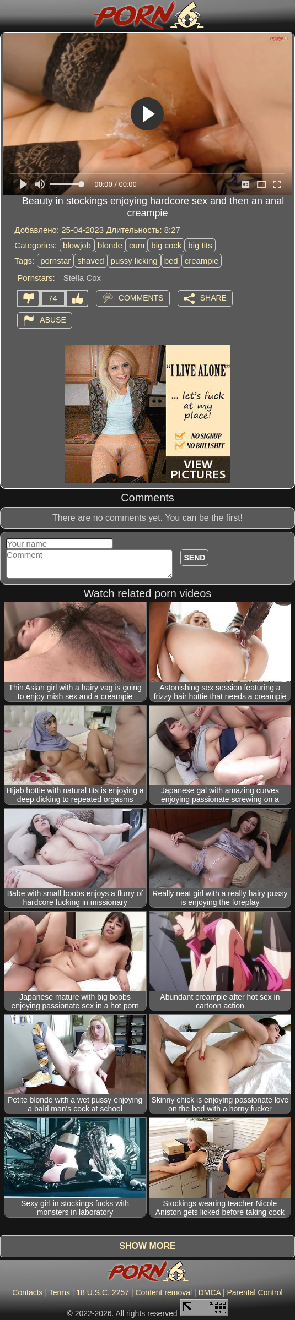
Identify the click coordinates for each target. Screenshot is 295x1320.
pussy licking (134, 260)
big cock (166, 245)
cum (136, 245)
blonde (110, 245)
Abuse (53, 319)
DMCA (210, 1292)
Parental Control (254, 1292)
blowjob (77, 245)
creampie (202, 260)
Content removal (163, 1292)
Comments (141, 297)
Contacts (27, 1292)
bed (171, 260)
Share (213, 297)
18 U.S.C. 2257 (102, 1292)
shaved (90, 260)
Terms (59, 1292)
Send (194, 557)
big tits (200, 245)
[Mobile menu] (10, 15)
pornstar (55, 260)
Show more (147, 1246)
